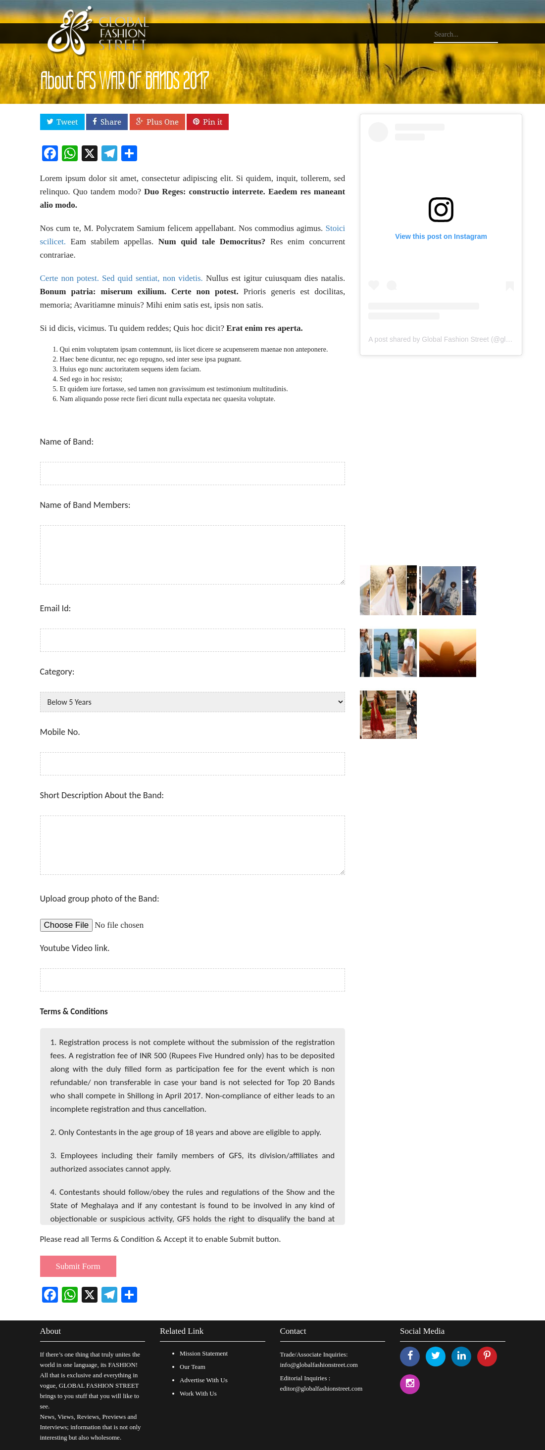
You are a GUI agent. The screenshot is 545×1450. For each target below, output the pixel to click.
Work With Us (198, 1393)
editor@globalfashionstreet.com (321, 1388)
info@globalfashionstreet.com (319, 1364)
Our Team (192, 1366)
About (50, 1331)
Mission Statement (204, 1353)
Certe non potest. (69, 278)
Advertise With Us (204, 1380)
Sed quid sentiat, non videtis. (152, 278)
